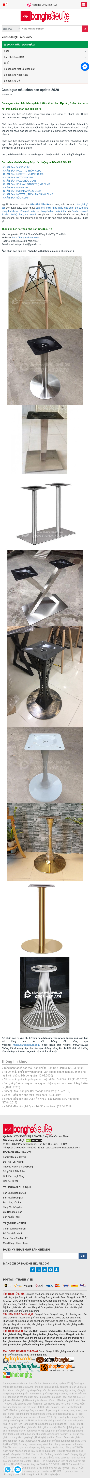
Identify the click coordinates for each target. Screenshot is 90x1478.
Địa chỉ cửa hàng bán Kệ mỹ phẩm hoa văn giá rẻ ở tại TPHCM (45, 1467)
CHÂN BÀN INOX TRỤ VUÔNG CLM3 (23, 174)
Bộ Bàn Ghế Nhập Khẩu (16, 74)
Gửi (83, 1256)
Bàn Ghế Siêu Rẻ (40, 204)
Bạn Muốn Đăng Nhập (14, 1193)
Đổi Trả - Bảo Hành (13, 1233)
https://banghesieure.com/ (25, 237)
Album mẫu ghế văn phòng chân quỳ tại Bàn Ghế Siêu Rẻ (37, 1079)
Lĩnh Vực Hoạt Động (13, 1176)
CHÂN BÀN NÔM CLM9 (15, 197)
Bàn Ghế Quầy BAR (14, 57)
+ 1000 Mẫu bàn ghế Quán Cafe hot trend (59, 1407)
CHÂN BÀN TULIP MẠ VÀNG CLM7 (22, 191)
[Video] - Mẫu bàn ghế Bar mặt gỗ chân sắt (29, 1091)
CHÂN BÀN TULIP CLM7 (16, 187)
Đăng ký (26, 37)
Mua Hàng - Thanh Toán (15, 1243)
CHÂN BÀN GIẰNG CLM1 (17, 167)
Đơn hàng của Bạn (12, 1202)
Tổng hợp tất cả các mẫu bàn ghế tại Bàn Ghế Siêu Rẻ (35, 1068)
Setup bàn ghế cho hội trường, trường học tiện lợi (45, 1434)
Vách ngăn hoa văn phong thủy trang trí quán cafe (29, 1451)
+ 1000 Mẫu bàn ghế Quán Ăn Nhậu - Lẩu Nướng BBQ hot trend (41, 1098)
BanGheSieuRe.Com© (14, 1157)
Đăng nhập (10, 37)
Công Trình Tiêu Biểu (14, 1171)
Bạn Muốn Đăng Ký (13, 1197)
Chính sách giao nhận (14, 1228)
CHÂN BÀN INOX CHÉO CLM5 (19, 180)
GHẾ (6, 63)
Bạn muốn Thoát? (12, 1216)
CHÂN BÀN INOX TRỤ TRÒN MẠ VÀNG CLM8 (28, 194)
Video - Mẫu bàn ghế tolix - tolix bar (25, 1095)
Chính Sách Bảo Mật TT (15, 1238)
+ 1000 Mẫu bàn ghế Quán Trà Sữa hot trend (30, 1106)
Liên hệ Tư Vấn (11, 1181)
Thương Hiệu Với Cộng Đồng (18, 1166)
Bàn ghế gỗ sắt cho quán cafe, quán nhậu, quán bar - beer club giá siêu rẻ (45, 1397)
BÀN (6, 51)
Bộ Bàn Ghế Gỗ (12, 80)
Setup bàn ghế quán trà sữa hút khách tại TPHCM (49, 1424)
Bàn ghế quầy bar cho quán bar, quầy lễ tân (43, 211)
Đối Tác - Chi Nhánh (13, 1161)
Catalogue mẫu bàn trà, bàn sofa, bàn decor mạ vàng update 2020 (37, 1383)
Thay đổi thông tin (12, 1207)
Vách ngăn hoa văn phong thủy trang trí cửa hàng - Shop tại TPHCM (48, 1447)
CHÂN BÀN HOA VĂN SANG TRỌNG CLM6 (26, 184)
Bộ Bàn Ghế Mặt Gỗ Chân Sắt (19, 69)
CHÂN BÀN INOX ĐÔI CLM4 (18, 177)
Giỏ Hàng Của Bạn (12, 1212)
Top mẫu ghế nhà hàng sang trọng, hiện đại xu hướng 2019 (46, 1413)
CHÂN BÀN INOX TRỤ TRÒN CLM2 (22, 170)
